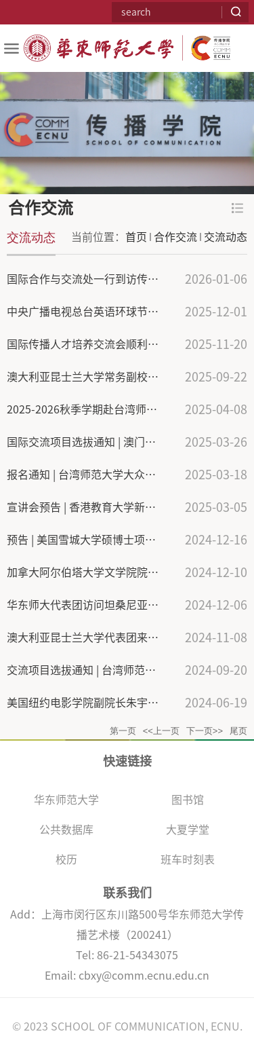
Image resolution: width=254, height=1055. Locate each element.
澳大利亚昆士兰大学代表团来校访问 (93, 637)
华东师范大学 (66, 799)
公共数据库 (66, 829)
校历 (66, 859)
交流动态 (225, 237)
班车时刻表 (188, 859)
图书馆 (187, 799)
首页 (136, 237)
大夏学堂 (187, 829)
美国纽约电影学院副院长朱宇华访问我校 (104, 702)
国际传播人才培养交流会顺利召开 (88, 344)
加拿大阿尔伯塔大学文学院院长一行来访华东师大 (126, 572)
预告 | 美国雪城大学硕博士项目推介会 (97, 539)
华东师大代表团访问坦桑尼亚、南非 (93, 604)
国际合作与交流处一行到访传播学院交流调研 (115, 279)
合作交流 (175, 237)
